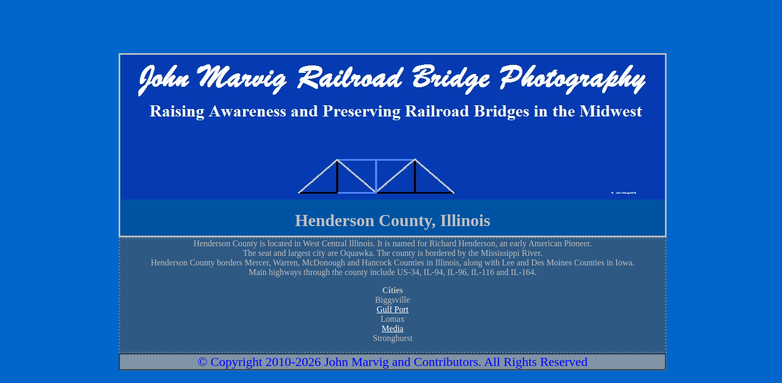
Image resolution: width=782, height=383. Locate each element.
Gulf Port (393, 309)
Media (393, 328)
